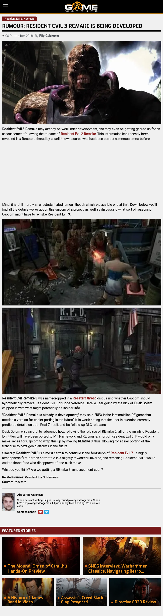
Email (40, 512)
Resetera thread (84, 398)
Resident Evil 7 (122, 453)
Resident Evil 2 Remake (78, 134)
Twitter (46, 512)
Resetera (20, 482)
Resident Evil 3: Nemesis (42, 477)
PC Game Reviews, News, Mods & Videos (81, 6)
